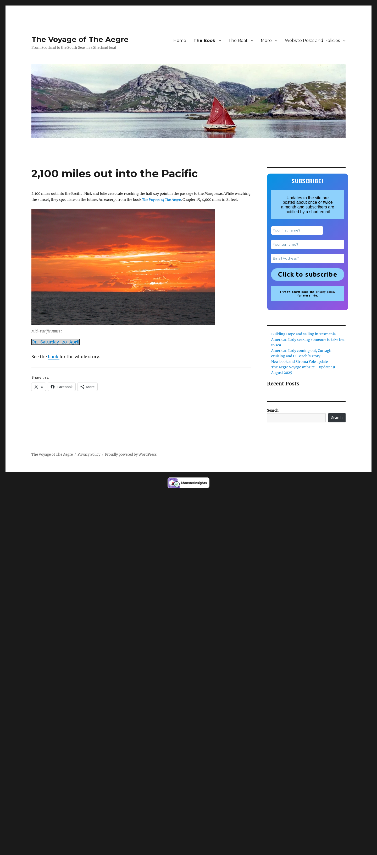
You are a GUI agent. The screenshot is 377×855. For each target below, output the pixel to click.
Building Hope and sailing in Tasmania (303, 334)
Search (273, 410)
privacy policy (325, 291)
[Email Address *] (307, 258)
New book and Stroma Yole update (299, 361)
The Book (204, 40)
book (53, 356)
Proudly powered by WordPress (131, 454)
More (266, 40)
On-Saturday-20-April (55, 342)
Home (179, 40)
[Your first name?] (297, 230)
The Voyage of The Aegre (80, 39)
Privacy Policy (88, 454)
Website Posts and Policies (312, 40)
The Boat (238, 40)
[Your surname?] (307, 244)
